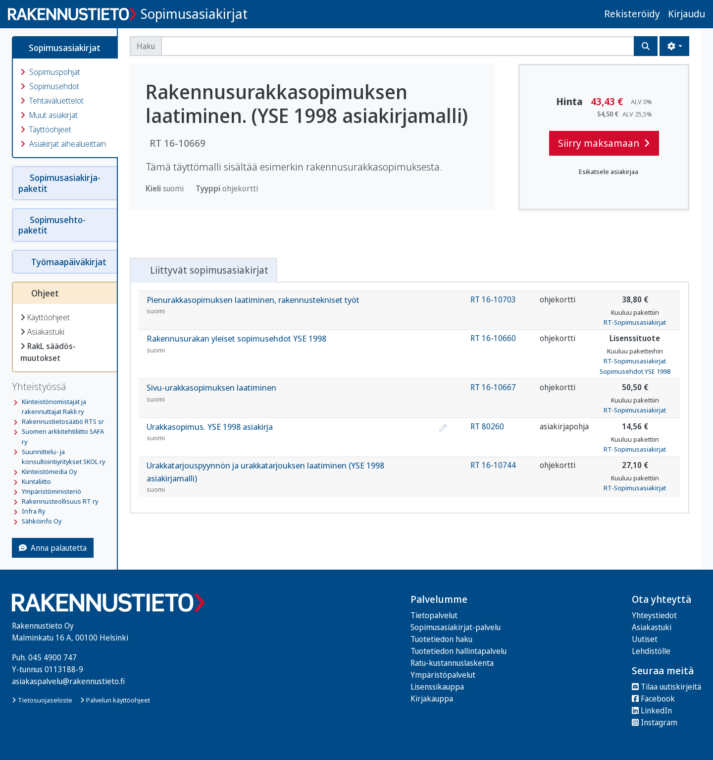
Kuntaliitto (36, 481)
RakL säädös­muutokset (48, 352)
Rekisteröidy (632, 13)
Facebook (653, 698)
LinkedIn (652, 710)
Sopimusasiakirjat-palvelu (455, 627)
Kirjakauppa (431, 698)
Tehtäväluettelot (52, 100)
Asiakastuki (42, 331)
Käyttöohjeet (45, 317)
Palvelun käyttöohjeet (115, 700)
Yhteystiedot (654, 615)
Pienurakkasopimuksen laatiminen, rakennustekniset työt (291, 305)
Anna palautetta (53, 547)
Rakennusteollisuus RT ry (60, 501)
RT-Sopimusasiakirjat (635, 322)
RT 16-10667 (493, 387)
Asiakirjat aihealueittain (63, 143)
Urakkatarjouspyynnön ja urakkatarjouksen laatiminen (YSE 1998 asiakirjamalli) (291, 477)
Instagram (654, 722)
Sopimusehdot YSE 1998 (635, 371)
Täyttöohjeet (45, 129)
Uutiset (645, 639)
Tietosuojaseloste (42, 700)
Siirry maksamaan (604, 143)
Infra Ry (33, 511)
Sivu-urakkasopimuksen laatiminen (291, 393)
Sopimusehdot (49, 86)
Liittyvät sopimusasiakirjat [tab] (203, 270)
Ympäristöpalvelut (442, 674)
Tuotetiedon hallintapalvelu (458, 650)
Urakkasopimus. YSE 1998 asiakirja (291, 432)
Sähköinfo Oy (41, 521)
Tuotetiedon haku (441, 639)
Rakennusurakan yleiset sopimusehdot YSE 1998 (291, 344)
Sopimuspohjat (50, 71)
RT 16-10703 (493, 299)
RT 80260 (487, 426)
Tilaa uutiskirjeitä (666, 686)
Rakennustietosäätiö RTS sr (63, 421)
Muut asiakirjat (49, 115)
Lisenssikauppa (437, 686)
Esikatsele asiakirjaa (604, 171)
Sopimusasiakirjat (194, 13)
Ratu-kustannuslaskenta (452, 662)
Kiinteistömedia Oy (49, 471)
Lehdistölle (651, 650)
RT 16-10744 (493, 465)
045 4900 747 (52, 657)
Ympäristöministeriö (51, 491)
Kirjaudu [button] (686, 13)
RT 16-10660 (493, 338)
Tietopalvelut (434, 615)
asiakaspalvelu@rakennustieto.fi (68, 681)
